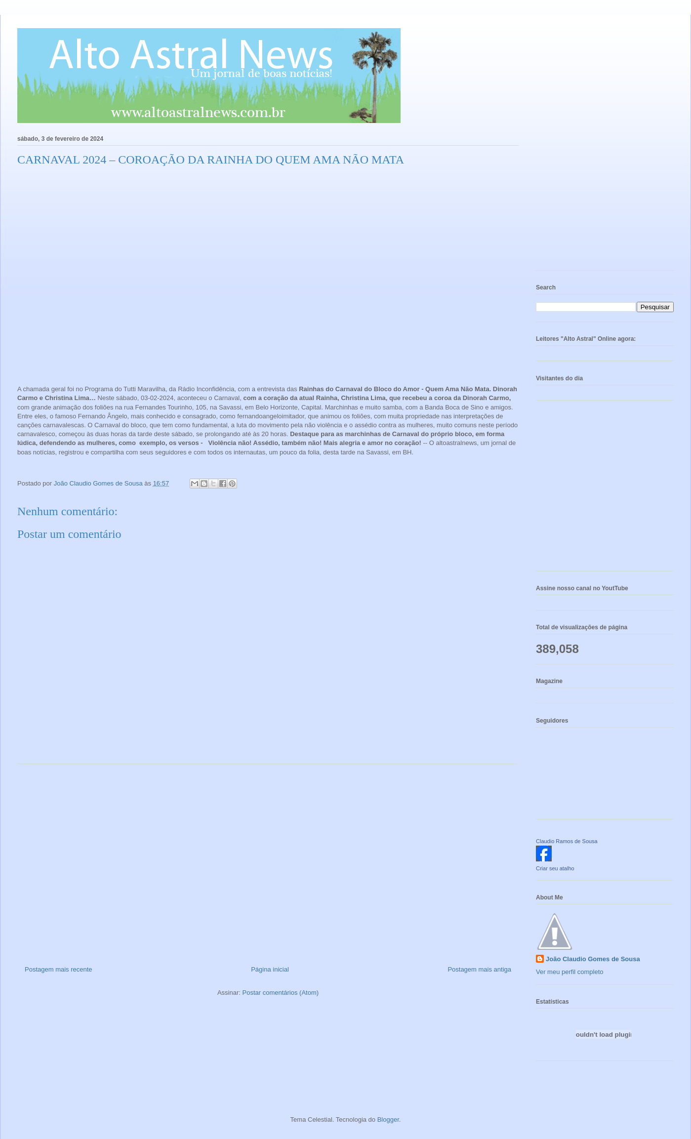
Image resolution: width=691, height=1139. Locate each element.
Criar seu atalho (555, 868)
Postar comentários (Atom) (280, 992)
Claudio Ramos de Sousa (567, 841)
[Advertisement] (268, 861)
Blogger (388, 1119)
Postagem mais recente (58, 969)
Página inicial (270, 969)
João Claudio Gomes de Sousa (593, 959)
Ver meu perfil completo (570, 972)
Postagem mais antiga (479, 969)
